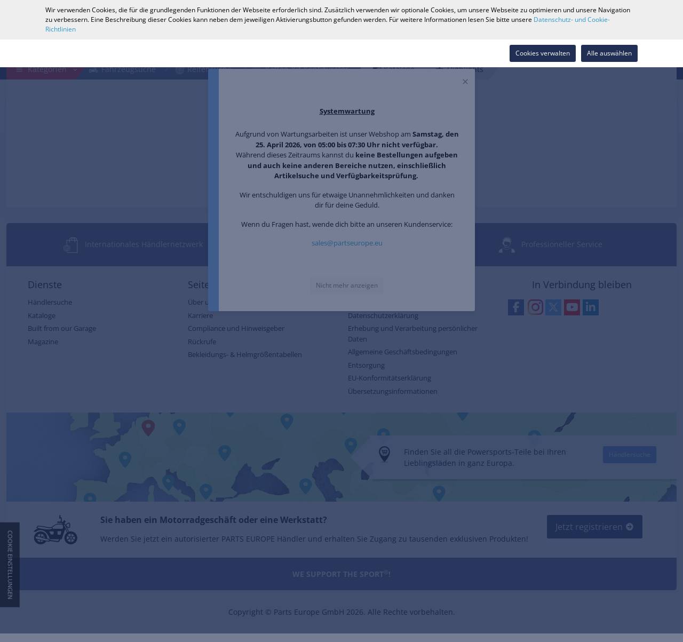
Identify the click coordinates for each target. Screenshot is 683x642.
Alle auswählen (609, 53)
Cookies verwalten (542, 53)
